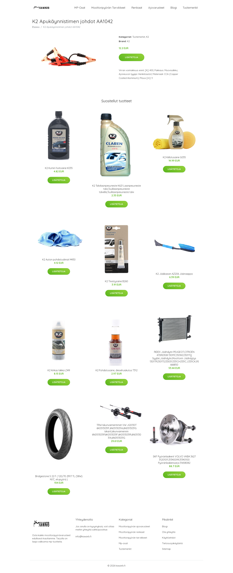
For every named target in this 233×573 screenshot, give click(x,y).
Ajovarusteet (156, 8)
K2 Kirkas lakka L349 (59, 372)
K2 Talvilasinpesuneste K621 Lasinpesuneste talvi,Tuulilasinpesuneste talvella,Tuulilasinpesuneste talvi (116, 191)
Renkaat (136, 8)
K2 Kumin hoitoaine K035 (59, 170)
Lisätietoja (131, 59)
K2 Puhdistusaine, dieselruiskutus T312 (116, 372)
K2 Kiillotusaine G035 (174, 159)
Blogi (173, 8)
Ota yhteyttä (168, 534)
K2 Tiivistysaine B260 (116, 283)
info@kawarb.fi (83, 538)
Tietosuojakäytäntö (172, 545)
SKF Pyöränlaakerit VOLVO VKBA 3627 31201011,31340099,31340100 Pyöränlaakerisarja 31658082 (174, 461)
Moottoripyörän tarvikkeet (108, 8)
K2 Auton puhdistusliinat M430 (58, 261)
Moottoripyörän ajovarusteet (134, 528)
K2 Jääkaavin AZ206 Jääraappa (174, 276)
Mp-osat (123, 545)
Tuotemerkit (190, 8)
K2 (147, 39)
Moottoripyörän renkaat (131, 534)
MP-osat (79, 8)
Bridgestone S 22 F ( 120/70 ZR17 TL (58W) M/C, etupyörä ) (58, 480)
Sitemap (166, 551)
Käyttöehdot (168, 539)
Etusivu (35, 29)
